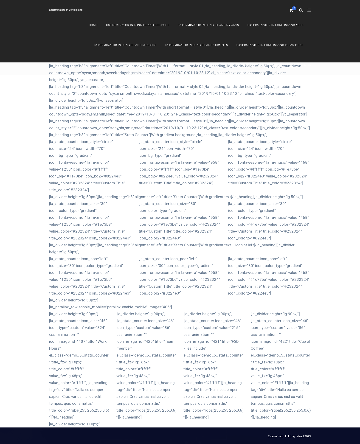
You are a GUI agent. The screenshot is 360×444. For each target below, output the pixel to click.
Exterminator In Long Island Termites (196, 45)
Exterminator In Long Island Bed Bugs (137, 25)
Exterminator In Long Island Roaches (125, 45)
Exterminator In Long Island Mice (275, 25)
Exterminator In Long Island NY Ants (208, 25)
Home (93, 25)
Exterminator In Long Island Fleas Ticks (269, 45)
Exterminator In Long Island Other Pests (277, 65)
